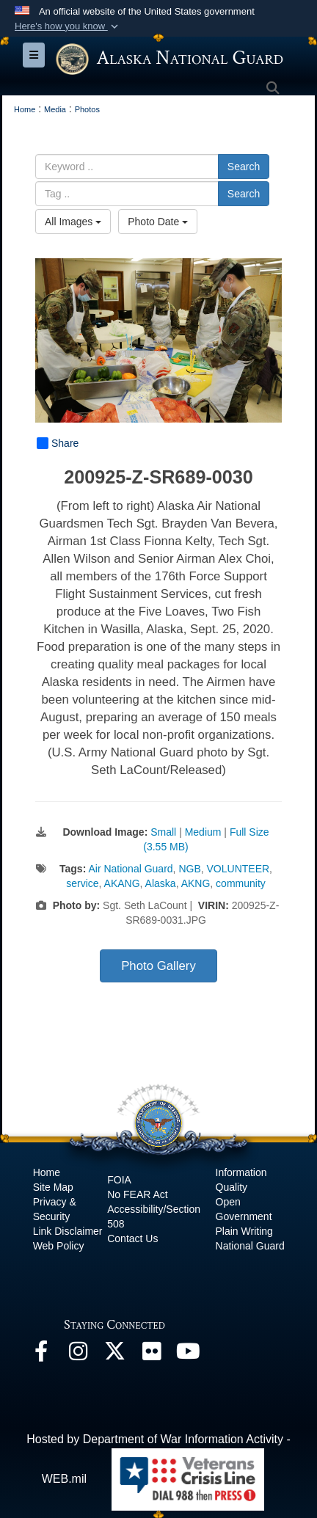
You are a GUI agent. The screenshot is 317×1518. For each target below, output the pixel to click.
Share (58, 443)
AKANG (122, 883)
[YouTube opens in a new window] (188, 1355)
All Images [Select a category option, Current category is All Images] (73, 221)
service (82, 883)
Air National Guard (130, 869)
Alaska (160, 883)
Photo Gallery (158, 966)
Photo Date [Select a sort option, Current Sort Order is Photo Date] (158, 221)
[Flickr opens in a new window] (151, 1355)
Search (243, 166)
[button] (68, 26)
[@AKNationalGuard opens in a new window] (114, 1355)
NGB (189, 869)
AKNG (196, 883)
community (241, 883)
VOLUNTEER (238, 869)
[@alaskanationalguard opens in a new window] (77, 1355)
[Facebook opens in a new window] (41, 1355)
